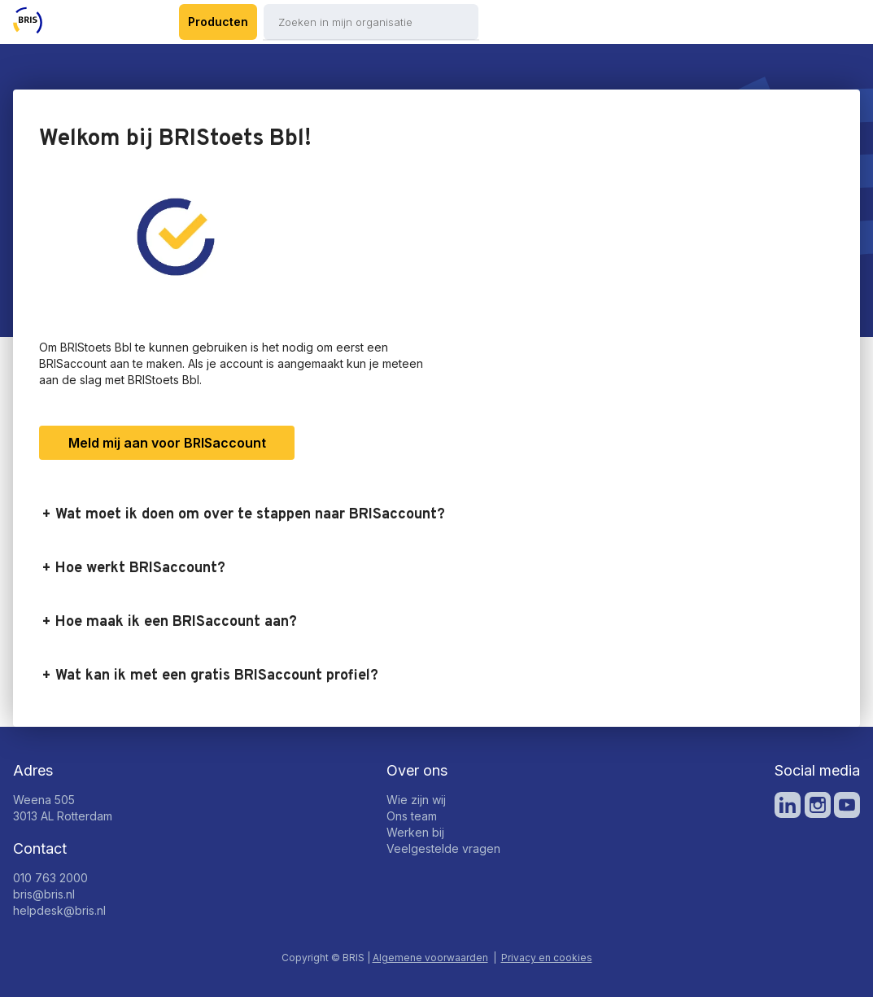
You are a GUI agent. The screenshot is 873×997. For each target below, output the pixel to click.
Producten (218, 21)
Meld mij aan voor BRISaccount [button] (167, 443)
